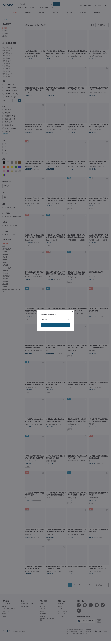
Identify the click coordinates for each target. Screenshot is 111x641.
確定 (55, 325)
